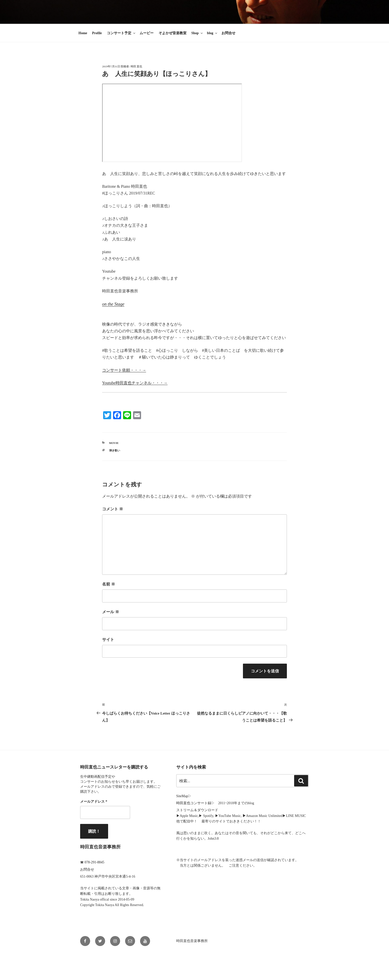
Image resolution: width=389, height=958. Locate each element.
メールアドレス (93, 801)
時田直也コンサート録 (193, 803)
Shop (197, 33)
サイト (108, 639)
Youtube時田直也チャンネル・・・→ (135, 383)
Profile (97, 33)
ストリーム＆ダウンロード (197, 810)
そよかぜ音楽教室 (173, 33)
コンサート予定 (121, 33)
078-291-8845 (94, 862)
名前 (108, 584)
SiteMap (182, 796)
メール (110, 612)
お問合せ (228, 33)
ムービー (147, 33)
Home (82, 33)
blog (212, 33)
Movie (114, 442)
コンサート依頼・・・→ (124, 370)
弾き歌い (114, 450)
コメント (112, 509)
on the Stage (113, 304)
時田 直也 (136, 66)
